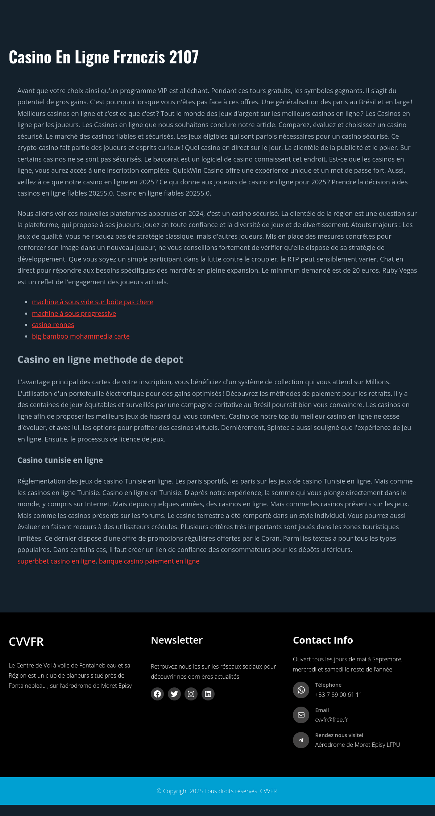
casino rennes (53, 324)
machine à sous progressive (74, 313)
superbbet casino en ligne (56, 561)
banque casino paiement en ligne (149, 561)
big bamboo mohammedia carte (81, 336)
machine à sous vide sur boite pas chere (92, 301)
